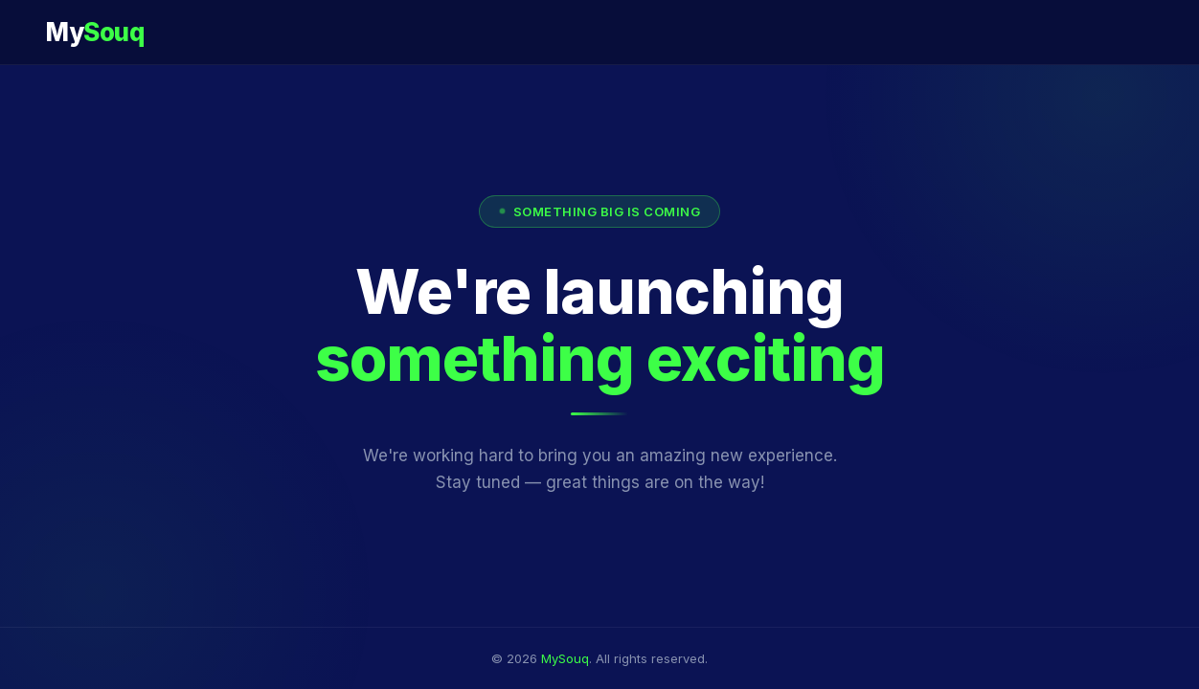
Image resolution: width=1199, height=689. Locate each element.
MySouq (565, 658)
